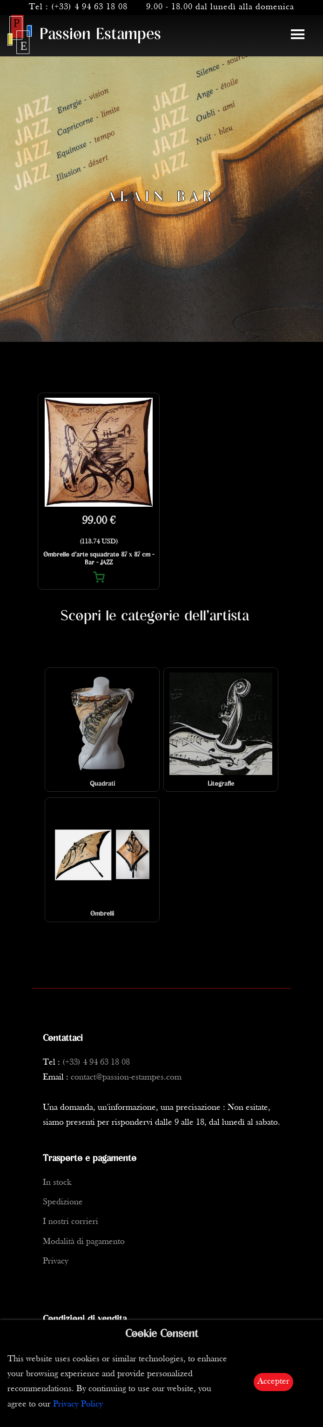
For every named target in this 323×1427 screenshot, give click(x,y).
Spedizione (63, 1202)
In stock (57, 1182)
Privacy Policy (78, 1404)
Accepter (273, 1381)
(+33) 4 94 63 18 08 (89, 7)
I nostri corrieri (70, 1221)
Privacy (55, 1261)
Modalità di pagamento (84, 1241)
